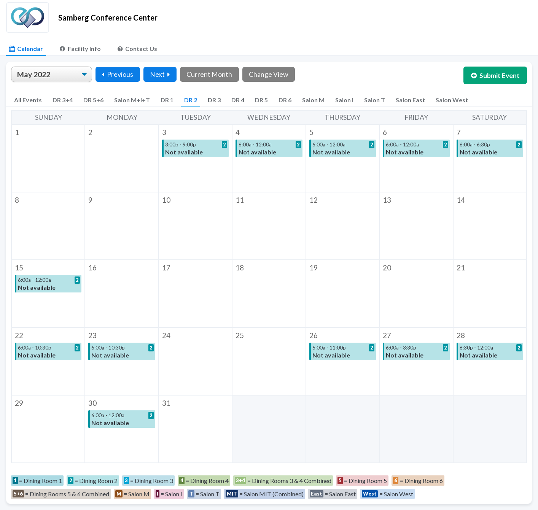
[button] (48, 158)
